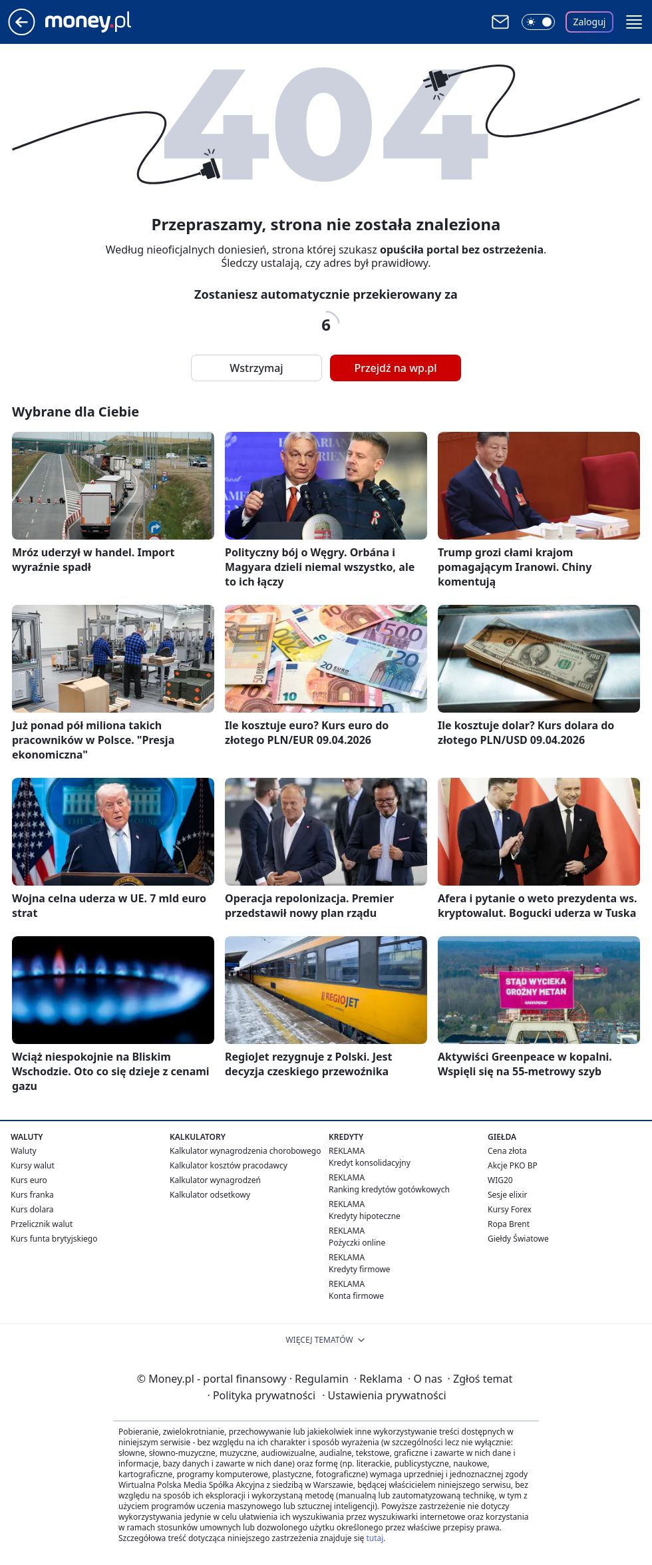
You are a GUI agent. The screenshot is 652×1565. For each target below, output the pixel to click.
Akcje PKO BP (513, 1165)
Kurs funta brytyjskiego (54, 1238)
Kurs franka (32, 1194)
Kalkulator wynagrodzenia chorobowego (245, 1150)
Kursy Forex (510, 1209)
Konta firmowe (356, 1296)
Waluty (24, 1150)
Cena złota (507, 1150)
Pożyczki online (357, 1242)
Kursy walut (33, 1165)
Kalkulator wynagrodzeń (215, 1180)
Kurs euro (29, 1180)
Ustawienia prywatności (384, 1395)
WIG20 (500, 1180)
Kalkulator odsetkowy (210, 1194)
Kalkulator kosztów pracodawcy (228, 1165)
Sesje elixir (507, 1194)
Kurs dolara (32, 1209)
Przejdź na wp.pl (395, 368)
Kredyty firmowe (360, 1269)
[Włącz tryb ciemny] (538, 22)
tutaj (374, 1538)
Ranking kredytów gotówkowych (389, 1189)
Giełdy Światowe (518, 1238)
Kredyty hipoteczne (365, 1216)
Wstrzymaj (256, 368)
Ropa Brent (509, 1224)
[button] (634, 22)
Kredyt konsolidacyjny (369, 1162)
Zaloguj (589, 21)
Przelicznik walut (42, 1224)
